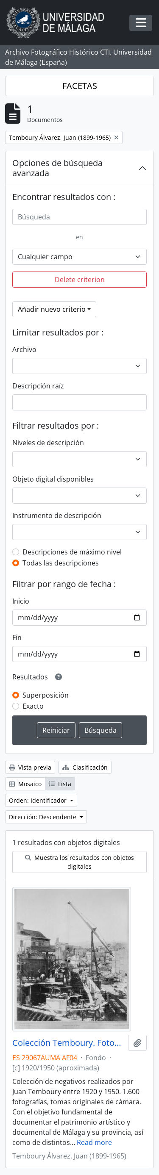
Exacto (33, 706)
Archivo (24, 349)
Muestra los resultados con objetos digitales (79, 862)
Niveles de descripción (48, 442)
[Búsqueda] (79, 217)
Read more (94, 1142)
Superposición (45, 695)
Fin (17, 637)
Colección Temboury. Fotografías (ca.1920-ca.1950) (68, 1043)
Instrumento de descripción (56, 515)
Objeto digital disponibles (53, 479)
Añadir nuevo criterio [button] (52, 309)
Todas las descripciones (60, 563)
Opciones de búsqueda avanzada (57, 168)
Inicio (20, 601)
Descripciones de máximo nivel (72, 552)
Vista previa (30, 767)
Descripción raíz (38, 386)
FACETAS (79, 85)
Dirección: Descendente (43, 817)
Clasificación (85, 767)
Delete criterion (80, 279)
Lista (60, 784)
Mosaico (25, 784)
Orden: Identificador (38, 800)
